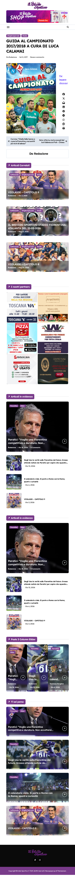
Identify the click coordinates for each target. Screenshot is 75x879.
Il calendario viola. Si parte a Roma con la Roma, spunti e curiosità (30, 799)
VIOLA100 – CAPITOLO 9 (23, 196)
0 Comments (35, 452)
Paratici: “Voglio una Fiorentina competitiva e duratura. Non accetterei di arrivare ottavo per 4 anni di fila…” (30, 734)
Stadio (24, 36)
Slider (23, 410)
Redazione (41, 157)
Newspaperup (50, 875)
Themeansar (61, 875)
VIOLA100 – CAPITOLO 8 (23, 268)
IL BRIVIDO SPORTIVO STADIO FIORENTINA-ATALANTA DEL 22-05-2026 (37, 230)
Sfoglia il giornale (13, 36)
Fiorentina (14, 410)
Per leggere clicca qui (64, 84)
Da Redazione (11, 61)
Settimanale (14, 179)
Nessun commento (37, 61)
